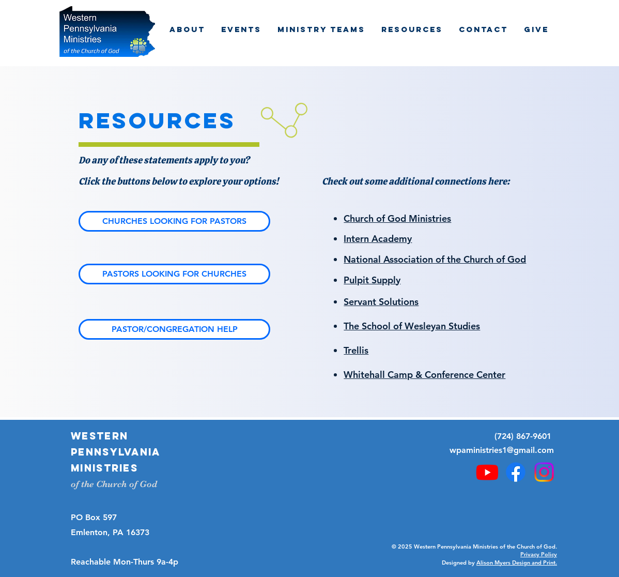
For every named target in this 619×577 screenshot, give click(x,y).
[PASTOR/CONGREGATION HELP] (174, 329)
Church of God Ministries (397, 218)
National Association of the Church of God (435, 259)
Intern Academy (378, 239)
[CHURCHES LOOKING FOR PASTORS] (174, 221)
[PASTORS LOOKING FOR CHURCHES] (174, 274)
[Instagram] (544, 472)
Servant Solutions (381, 302)
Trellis (356, 350)
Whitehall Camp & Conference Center (424, 375)
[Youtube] (487, 472)
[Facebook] (516, 472)
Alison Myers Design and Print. (516, 562)
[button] (187, 29)
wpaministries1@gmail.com (502, 450)
